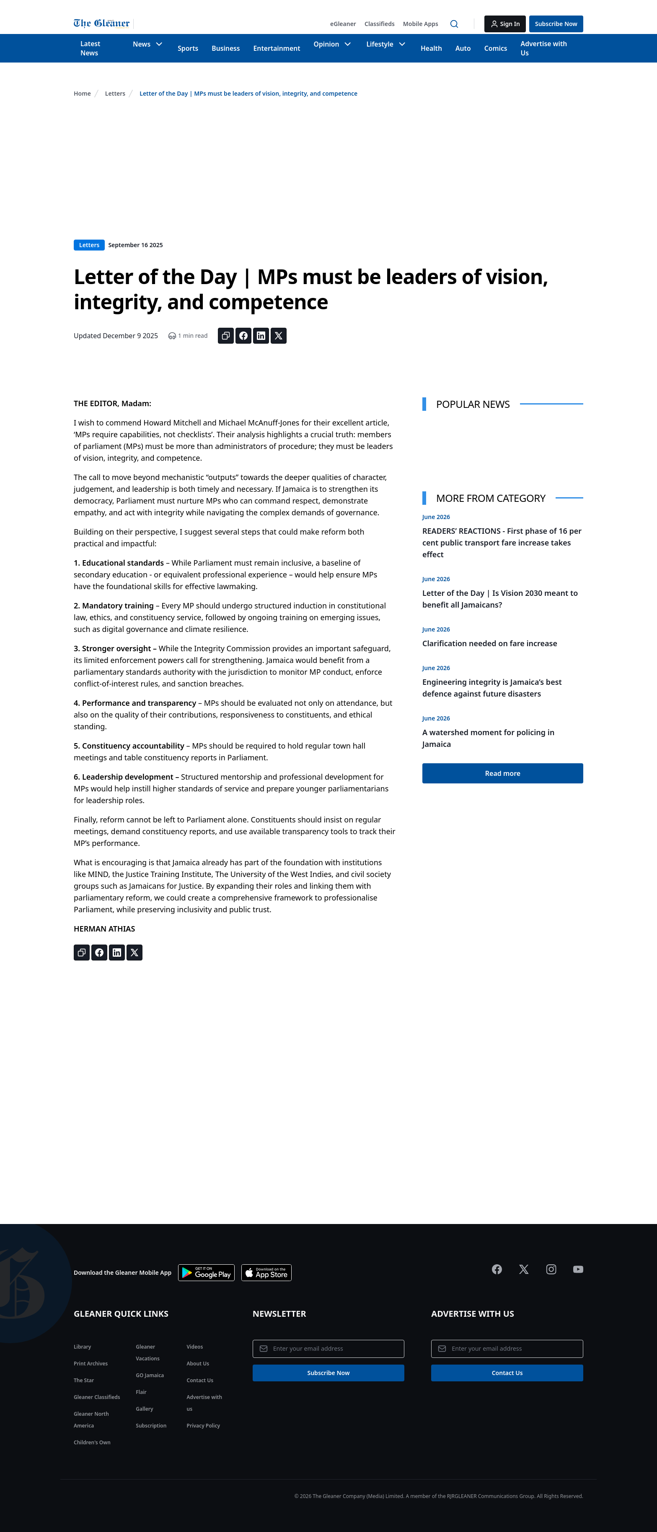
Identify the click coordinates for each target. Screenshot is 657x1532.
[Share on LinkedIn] (261, 327)
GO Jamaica (150, 1366)
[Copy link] (226, 327)
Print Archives (91, 1355)
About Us (198, 1355)
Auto (464, 44)
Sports (189, 44)
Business (227, 44)
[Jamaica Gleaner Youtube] (578, 1261)
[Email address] (329, 1341)
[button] (343, 24)
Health (431, 44)
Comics (498, 44)
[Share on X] (279, 327)
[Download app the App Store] (266, 1264)
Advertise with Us (550, 44)
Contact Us (200, 1371)
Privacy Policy (203, 1417)
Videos (195, 1338)
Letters (115, 85)
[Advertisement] (328, 168)
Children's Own (92, 1434)
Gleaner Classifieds (97, 1388)
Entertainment (277, 44)
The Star (84, 1371)
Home (82, 85)
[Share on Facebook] (243, 327)
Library (82, 1338)
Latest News (99, 44)
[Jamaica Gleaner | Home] (104, 24)
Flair (141, 1383)
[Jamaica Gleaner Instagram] (551, 1261)
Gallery (144, 1400)
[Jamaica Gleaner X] (524, 1261)
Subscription (151, 1417)
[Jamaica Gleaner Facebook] (497, 1261)
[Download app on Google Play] (206, 1264)
